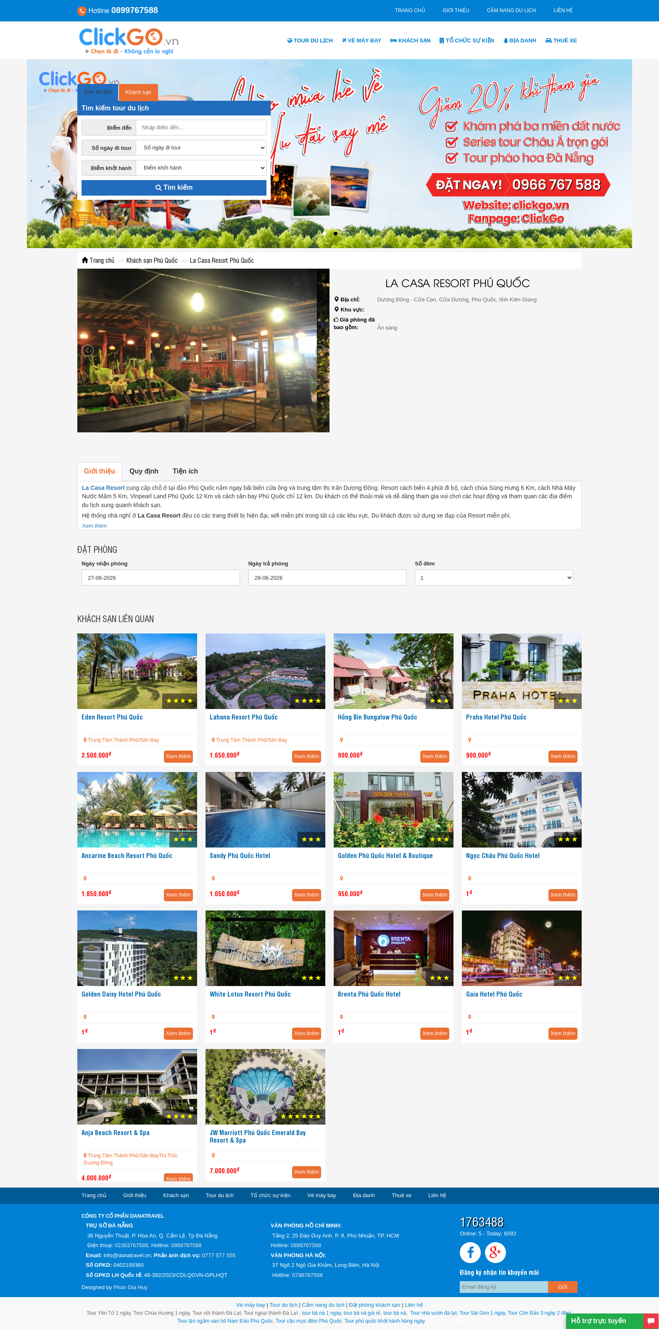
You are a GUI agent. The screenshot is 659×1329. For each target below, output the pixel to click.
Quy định (143, 471)
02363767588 (131, 1245)
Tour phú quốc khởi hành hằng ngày (384, 1321)
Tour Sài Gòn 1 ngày (482, 1313)
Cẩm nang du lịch (511, 10)
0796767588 (307, 1275)
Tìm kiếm (174, 187)
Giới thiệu (456, 10)
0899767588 (306, 1245)
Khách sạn (410, 40)
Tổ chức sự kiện (467, 40)
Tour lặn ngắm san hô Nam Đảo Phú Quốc (225, 1321)
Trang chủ (410, 10)
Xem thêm (94, 526)
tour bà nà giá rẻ (362, 1313)
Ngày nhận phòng (105, 563)
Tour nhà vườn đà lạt (433, 1313)
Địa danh (519, 40)
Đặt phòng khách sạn (374, 1305)
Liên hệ (563, 10)
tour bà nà (394, 1313)
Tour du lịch (310, 40)
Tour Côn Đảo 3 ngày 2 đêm (538, 1313)
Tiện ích (185, 471)
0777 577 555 (219, 1255)
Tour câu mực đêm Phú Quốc (308, 1321)
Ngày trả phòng (268, 563)
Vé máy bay (361, 40)
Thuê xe (561, 40)
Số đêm (425, 563)
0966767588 (186, 1245)
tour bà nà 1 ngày (321, 1313)
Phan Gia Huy (130, 1287)
